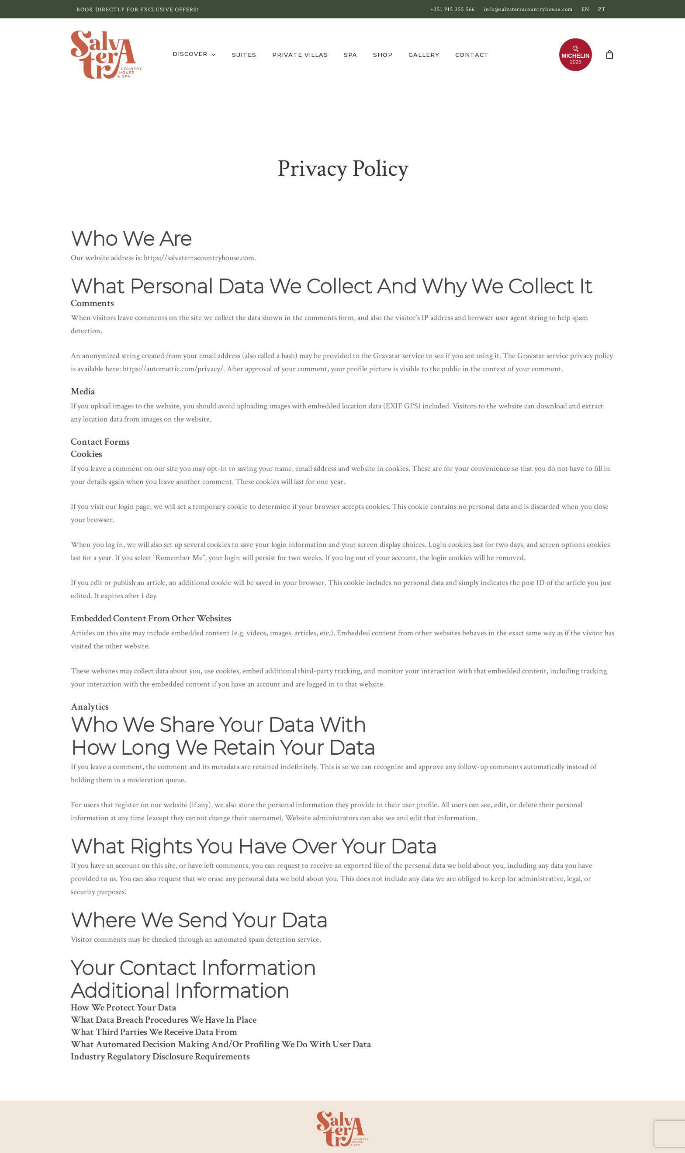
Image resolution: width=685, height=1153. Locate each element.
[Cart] (610, 54)
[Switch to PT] (602, 9)
